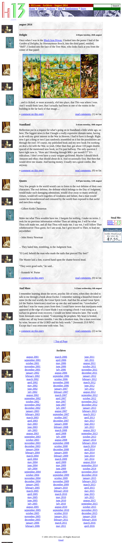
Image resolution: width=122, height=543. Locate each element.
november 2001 (33, 366)
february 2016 (89, 519)
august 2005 (32, 507)
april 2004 (32, 459)
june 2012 (89, 385)
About (40, 8)
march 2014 (89, 446)
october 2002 (32, 401)
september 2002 (32, 398)
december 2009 (61, 484)
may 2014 (89, 452)
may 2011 (61, 526)
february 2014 (89, 443)
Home (32, 8)
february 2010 (61, 491)
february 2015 (89, 481)
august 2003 (32, 433)
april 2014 (89, 449)
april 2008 (61, 433)
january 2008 (61, 424)
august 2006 (61, 372)
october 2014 (89, 468)
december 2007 (61, 420)
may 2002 (32, 385)
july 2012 (89, 388)
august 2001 (32, 357)
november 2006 (61, 382)
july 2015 (89, 497)
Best (60, 8)
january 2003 (32, 411)
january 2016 (89, 516)
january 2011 (61, 516)
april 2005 (32, 494)
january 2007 (61, 388)
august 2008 (61, 439)
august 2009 (61, 471)
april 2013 (89, 417)
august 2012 (89, 392)
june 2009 (61, 468)
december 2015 (89, 513)
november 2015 (89, 510)
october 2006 (61, 379)
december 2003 (32, 446)
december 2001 (32, 369)
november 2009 (61, 481)
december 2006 (61, 385)
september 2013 (89, 433)
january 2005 (32, 484)
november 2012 (89, 401)
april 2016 (89, 526)
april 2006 (61, 360)
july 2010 (61, 503)
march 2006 (61, 357)
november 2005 (33, 516)
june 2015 (89, 494)
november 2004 (33, 478)
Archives (50, 8)
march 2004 (33, 455)
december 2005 (32, 519)
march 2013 (89, 414)
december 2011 (89, 372)
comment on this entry (32, 114)
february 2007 (61, 392)
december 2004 (32, 481)
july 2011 (89, 360)
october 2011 (89, 366)
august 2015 (89, 500)
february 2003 (32, 414)
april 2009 (61, 462)
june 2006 (61, 366)
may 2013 (89, 420)
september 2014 (89, 465)
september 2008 (61, 443)
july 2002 (32, 392)
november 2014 (89, 471)
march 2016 (89, 522)
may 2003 (32, 424)
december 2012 (89, 404)
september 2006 (61, 376)
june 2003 (32, 427)
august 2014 (89, 462)
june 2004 (32, 465)
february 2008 (61, 427)
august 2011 (89, 363)
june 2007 (61, 404)
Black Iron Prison (53, 40)
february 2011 (61, 519)
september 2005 (32, 510)
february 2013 (89, 411)
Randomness (71, 8)
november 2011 (89, 369)
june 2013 (89, 424)
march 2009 (61, 459)
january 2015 (89, 478)
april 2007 (61, 398)
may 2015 (89, 491)
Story (83, 8)
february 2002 (32, 376)
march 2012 (89, 382)
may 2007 (61, 401)
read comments (83, 114)
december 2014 (89, 475)
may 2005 (32, 497)
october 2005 (32, 513)
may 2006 (61, 363)
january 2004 (32, 449)
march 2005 (33, 491)
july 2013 (89, 427)
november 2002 (33, 404)
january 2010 (61, 487)
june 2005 (32, 500)
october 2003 (32, 439)
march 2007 (61, 395)
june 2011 (90, 357)
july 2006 (61, 369)
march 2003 (33, 417)
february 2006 (32, 526)
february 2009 (61, 455)
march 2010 (61, 494)
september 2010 (61, 510)
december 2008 (61, 449)
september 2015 (89, 503)
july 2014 (89, 459)
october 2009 (61, 478)
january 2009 (61, 452)
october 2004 (32, 475)
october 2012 (89, 398)
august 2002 (32, 395)
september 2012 (89, 395)
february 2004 (32, 452)
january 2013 (89, 408)
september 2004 (32, 471)
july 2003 (32, 430)
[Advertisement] (112, 70)
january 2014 (89, 439)
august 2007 (61, 411)
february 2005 (32, 487)
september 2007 (61, 414)
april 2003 (32, 420)
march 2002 (33, 379)
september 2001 (32, 360)
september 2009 (61, 475)
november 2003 (33, 443)
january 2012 (89, 376)
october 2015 (89, 507)
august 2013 (89, 430)
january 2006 (32, 522)
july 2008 (61, 436)
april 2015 (89, 487)
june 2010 (61, 500)
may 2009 (61, 465)
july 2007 (61, 408)
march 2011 (61, 522)
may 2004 (32, 462)
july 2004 (32, 468)
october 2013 (89, 436)
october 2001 (32, 363)
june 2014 (89, 455)
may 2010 (61, 497)
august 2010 (61, 507)
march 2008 (61, 430)
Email (61, 540)
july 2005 (32, 503)
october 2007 (61, 417)
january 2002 (32, 372)
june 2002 (32, 388)
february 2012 (89, 379)
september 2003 (32, 436)
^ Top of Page (61, 341)
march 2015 (89, 484)
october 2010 (61, 513)
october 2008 (61, 446)
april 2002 (32, 382)
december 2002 (32, 408)
